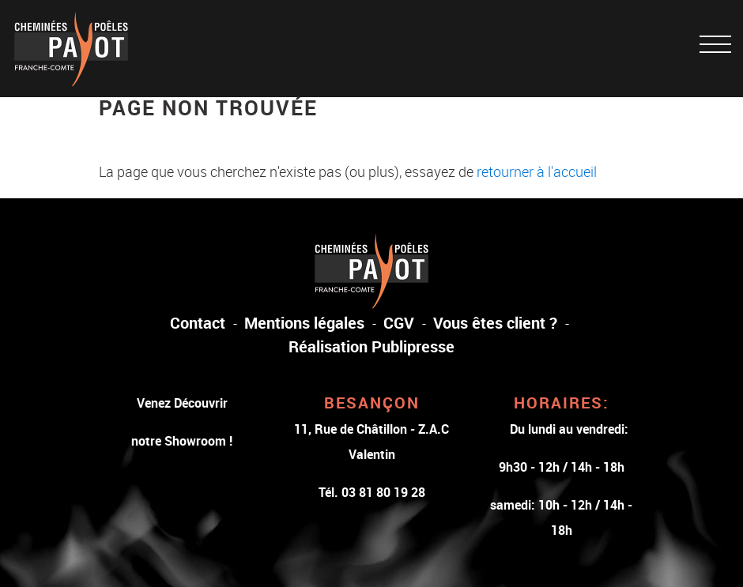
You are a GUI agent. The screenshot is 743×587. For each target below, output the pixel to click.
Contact (197, 322)
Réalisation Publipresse (371, 346)
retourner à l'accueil (537, 171)
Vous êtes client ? (495, 322)
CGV (398, 322)
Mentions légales (304, 322)
